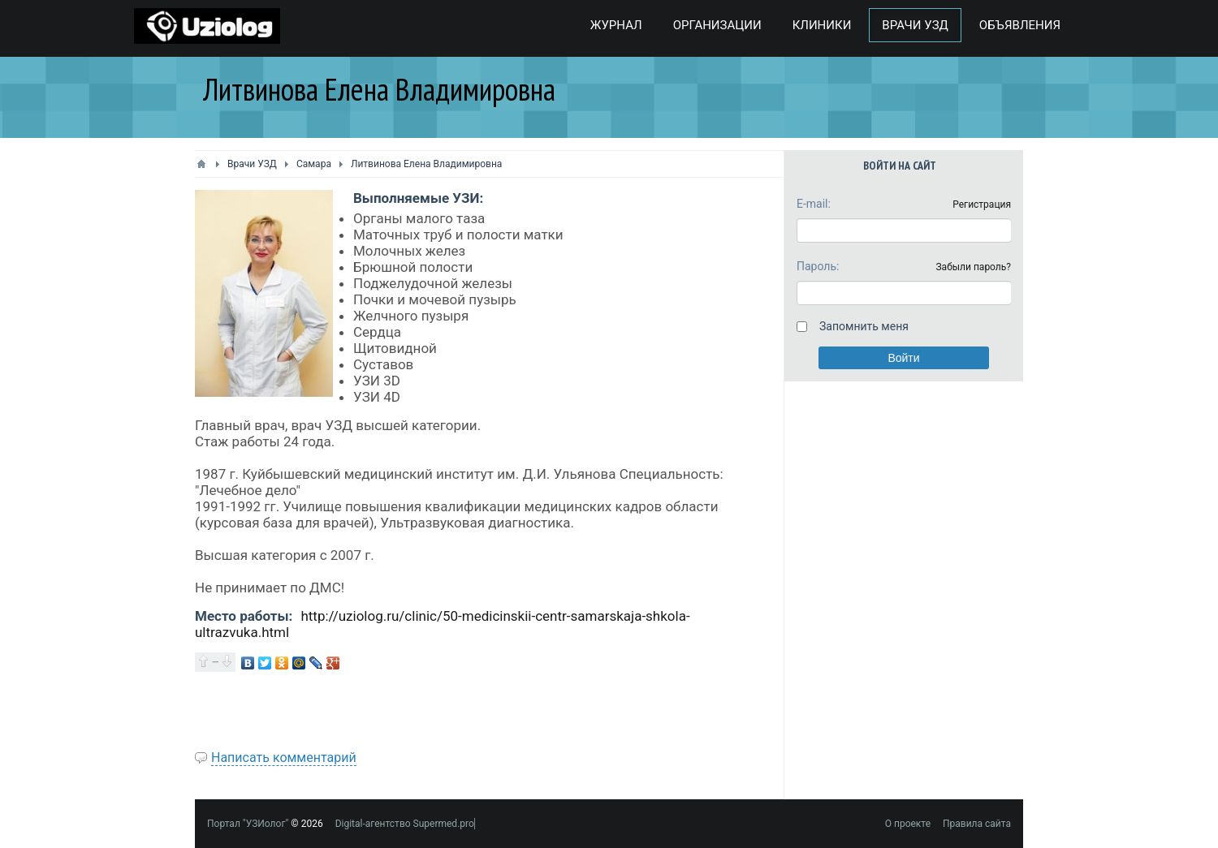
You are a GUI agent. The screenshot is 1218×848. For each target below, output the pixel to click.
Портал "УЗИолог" (247, 823)
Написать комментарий (283, 757)
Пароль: (818, 266)
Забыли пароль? (973, 267)
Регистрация (981, 204)
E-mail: (814, 203)
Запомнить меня (864, 326)
